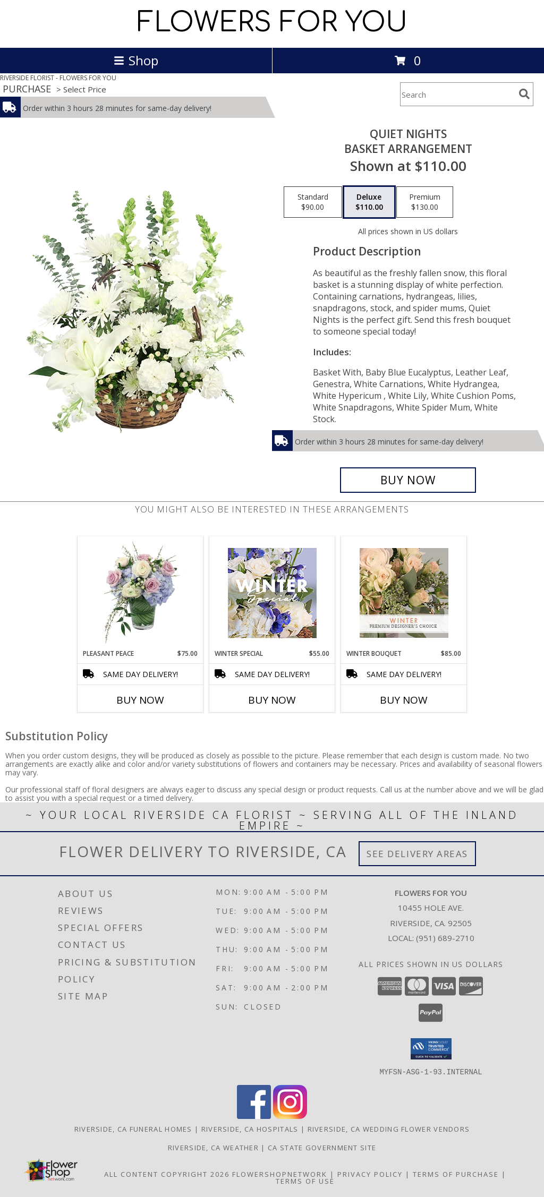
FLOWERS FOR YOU (272, 23)
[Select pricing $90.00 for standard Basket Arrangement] (313, 202)
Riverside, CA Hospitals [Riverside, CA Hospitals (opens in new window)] (250, 1128)
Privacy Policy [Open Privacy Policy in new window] (370, 1173)
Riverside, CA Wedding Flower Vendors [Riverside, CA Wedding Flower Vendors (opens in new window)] (389, 1128)
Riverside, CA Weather (213, 1147)
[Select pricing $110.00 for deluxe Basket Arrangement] (369, 202)
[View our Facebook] (254, 1115)
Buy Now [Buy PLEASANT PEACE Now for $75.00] (140, 700)
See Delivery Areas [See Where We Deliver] (417, 854)
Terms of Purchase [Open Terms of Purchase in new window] (456, 1173)
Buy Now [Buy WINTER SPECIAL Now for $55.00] (272, 700)
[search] (524, 94)
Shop (136, 60)
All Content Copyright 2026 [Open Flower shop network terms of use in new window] (167, 1173)
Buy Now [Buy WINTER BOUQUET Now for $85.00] (404, 700)
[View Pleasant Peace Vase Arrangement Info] (140, 592)
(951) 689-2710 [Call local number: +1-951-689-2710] (445, 938)
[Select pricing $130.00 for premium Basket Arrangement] (425, 202)
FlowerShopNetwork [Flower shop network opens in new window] (279, 1173)
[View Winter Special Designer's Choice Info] (272, 593)
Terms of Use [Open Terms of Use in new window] (305, 1180)
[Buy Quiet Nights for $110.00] (408, 480)
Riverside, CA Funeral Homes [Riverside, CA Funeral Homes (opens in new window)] (133, 1128)
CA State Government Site (322, 1147)
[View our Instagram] (290, 1115)
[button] (431, 1048)
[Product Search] (457, 94)
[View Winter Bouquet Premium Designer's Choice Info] (404, 593)
